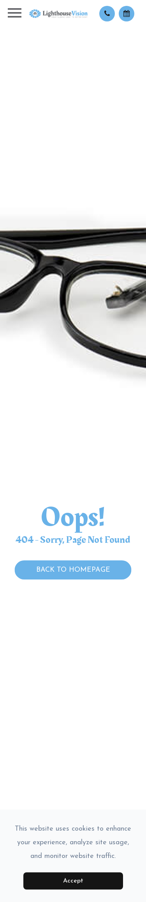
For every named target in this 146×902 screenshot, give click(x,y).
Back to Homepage (73, 570)
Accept (73, 881)
